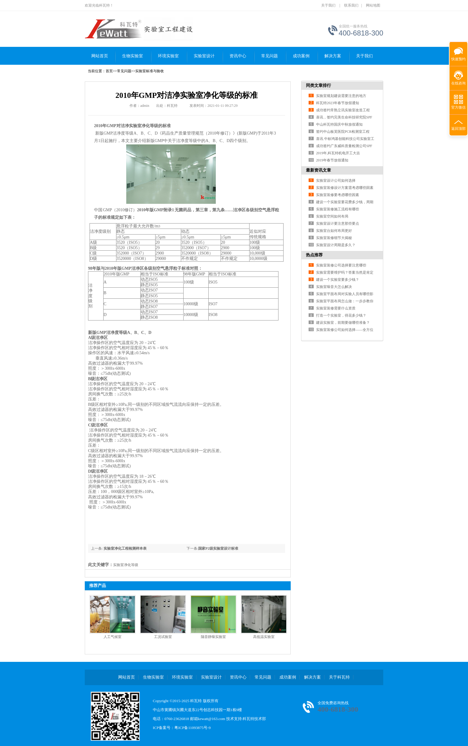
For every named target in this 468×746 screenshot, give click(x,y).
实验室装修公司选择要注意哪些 (341, 265)
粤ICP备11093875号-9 (192, 727)
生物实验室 (132, 56)
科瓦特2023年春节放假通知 (337, 103)
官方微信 (458, 107)
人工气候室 (112, 637)
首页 (109, 71)
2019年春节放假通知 (332, 160)
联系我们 (351, 5)
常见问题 (269, 56)
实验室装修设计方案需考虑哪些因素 (344, 188)
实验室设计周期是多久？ (335, 245)
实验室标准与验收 (149, 71)
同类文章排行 (318, 85)
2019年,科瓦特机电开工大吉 (338, 153)
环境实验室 (168, 56)
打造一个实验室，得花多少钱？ (341, 315)
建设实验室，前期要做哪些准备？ (343, 322)
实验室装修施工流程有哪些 (337, 209)
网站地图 (373, 5)
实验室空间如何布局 (332, 216)
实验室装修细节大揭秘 (334, 238)
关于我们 (328, 5)
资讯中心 (238, 56)
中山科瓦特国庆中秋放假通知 (339, 124)
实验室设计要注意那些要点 (337, 223)
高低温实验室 (264, 637)
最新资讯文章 (318, 170)
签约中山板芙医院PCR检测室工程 (343, 132)
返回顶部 (458, 129)
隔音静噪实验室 (213, 637)
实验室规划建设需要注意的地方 (341, 96)
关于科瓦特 (339, 677)
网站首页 (99, 56)
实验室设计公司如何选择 (335, 180)
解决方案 (332, 56)
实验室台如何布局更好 (334, 231)
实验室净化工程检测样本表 (125, 548)
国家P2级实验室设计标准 (218, 548)
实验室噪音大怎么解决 (334, 287)
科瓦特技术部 (254, 718)
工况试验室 (163, 637)
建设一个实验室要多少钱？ (337, 280)
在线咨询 (458, 83)
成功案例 (301, 56)
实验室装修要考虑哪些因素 (337, 195)
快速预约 (457, 56)
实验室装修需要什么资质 (335, 308)
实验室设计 (204, 56)
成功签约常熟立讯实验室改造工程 (343, 110)
